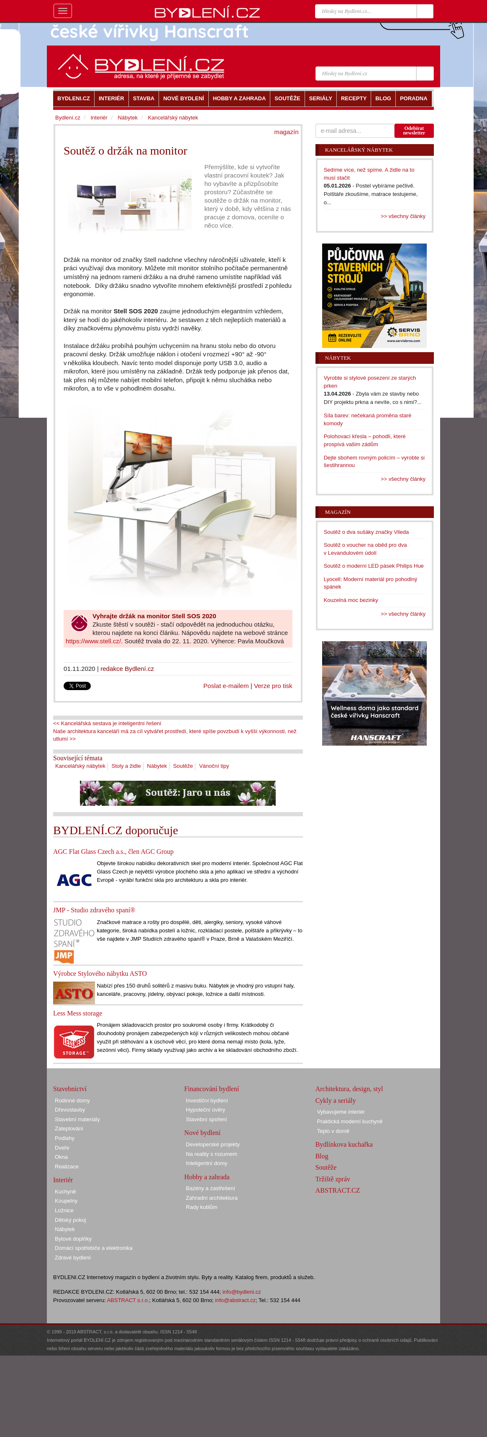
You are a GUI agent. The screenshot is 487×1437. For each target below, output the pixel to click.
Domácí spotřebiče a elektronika (94, 1248)
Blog (321, 1156)
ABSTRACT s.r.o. (128, 1300)
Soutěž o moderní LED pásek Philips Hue (374, 566)
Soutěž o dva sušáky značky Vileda (366, 532)
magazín (286, 131)
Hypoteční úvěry (205, 1110)
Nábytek (157, 766)
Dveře (62, 1148)
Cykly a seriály (335, 1100)
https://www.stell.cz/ (93, 641)
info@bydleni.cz (242, 1292)
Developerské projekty (213, 1144)
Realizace (67, 1166)
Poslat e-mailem (226, 685)
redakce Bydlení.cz (127, 668)
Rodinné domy (72, 1100)
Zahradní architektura (212, 1198)
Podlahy (64, 1138)
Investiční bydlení (207, 1100)
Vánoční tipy (214, 766)
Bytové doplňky (73, 1239)
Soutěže (183, 766)
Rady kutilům (201, 1207)
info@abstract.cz (235, 1300)
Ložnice (64, 1210)
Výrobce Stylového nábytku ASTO (100, 973)
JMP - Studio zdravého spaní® (94, 910)
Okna (61, 1157)
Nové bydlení (202, 1132)
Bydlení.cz (67, 117)
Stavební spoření (206, 1119)
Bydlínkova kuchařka (344, 1144)
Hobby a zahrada (206, 1177)
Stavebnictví (70, 1088)
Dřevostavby (70, 1110)
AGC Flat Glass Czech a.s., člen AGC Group (113, 851)
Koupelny (66, 1201)
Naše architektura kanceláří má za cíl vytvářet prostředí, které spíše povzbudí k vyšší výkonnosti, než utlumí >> (175, 735)
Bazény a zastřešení (210, 1188)
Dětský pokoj (70, 1220)
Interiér (98, 117)
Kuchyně (65, 1191)
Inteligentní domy (206, 1163)
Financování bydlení (211, 1088)
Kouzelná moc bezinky (351, 600)
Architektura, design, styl (349, 1088)
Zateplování (69, 1128)
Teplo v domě (333, 1131)
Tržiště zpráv (332, 1179)
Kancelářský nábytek (80, 766)
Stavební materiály (77, 1119)
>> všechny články (403, 216)
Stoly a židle (126, 766)
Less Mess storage (77, 1013)
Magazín (338, 512)
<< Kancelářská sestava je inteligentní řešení (107, 723)
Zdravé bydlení (73, 1257)
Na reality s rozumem (211, 1154)
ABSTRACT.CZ (337, 1190)
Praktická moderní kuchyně (350, 1121)
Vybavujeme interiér (341, 1112)
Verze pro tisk (273, 685)
